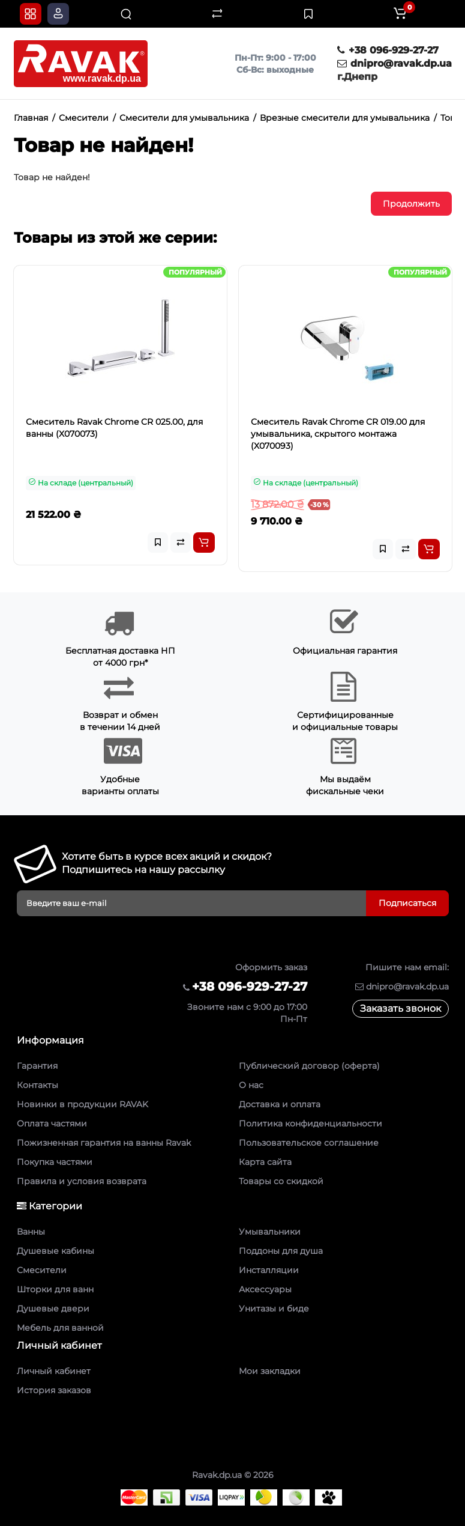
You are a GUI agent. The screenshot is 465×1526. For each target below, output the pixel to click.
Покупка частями (54, 1162)
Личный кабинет (54, 1371)
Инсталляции (269, 1270)
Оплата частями (52, 1123)
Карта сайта (265, 1162)
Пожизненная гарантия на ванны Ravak (104, 1142)
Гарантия (37, 1065)
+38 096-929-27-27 (388, 50)
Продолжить (411, 203)
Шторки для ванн (55, 1289)
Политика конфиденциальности (310, 1123)
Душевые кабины (55, 1250)
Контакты (37, 1085)
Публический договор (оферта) (309, 1065)
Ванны (31, 1231)
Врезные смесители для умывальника (345, 117)
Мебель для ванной (60, 1327)
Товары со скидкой (281, 1181)
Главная (31, 117)
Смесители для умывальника (184, 117)
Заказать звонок (400, 1008)
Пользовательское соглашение (309, 1142)
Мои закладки (270, 1371)
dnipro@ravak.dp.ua (394, 63)
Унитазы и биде (274, 1308)
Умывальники (270, 1231)
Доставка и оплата (279, 1104)
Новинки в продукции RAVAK (82, 1104)
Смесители (84, 117)
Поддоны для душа (281, 1250)
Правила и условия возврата (81, 1181)
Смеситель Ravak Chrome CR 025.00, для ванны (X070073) (114, 427)
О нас (251, 1085)
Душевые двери (53, 1308)
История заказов (54, 1390)
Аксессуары (265, 1289)
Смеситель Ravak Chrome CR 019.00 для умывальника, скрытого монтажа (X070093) (338, 433)
